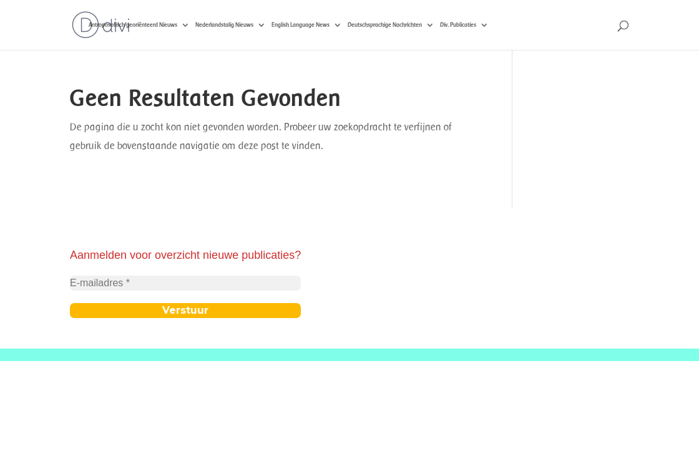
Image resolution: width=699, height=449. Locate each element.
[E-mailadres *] (185, 283)
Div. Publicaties (458, 24)
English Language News (300, 24)
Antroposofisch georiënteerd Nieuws (133, 24)
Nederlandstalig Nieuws (224, 24)
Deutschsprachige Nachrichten (385, 24)
